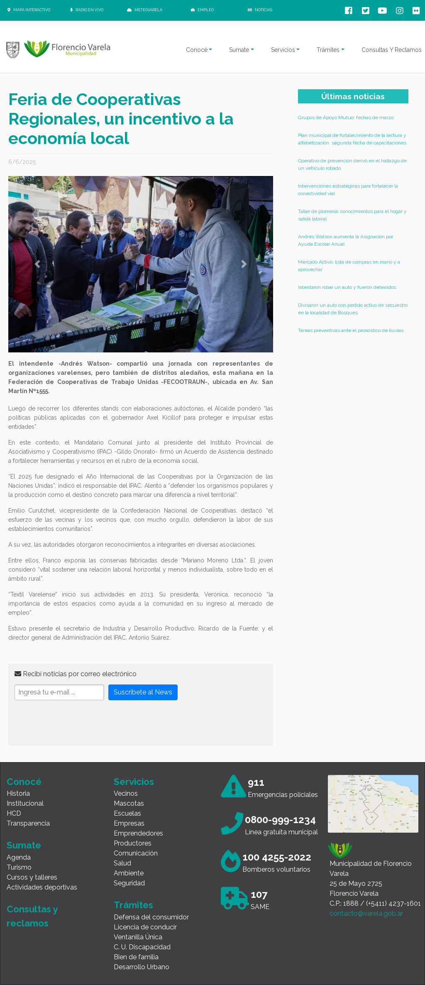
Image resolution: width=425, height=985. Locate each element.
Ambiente (129, 873)
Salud (122, 863)
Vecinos (126, 793)
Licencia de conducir (145, 927)
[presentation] (78, 723)
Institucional (25, 803)
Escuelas (127, 813)
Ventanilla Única (138, 937)
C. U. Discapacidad (142, 947)
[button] (37, 264)
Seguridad (129, 883)
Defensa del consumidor (151, 917)
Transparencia (28, 823)
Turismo (19, 867)
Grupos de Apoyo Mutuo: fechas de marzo (345, 117)
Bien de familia (136, 957)
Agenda (19, 857)
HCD (14, 813)
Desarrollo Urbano (141, 967)
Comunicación (136, 853)
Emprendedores (138, 833)
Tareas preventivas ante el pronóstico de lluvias (350, 330)
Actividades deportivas (42, 887)
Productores (132, 843)
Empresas (129, 823)
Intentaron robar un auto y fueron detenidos (347, 287)
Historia (18, 793)
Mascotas (129, 803)
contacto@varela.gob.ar (366, 913)
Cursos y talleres (32, 877)
